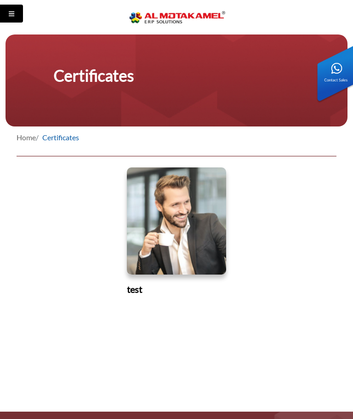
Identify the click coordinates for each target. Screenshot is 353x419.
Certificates (60, 137)
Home (26, 137)
